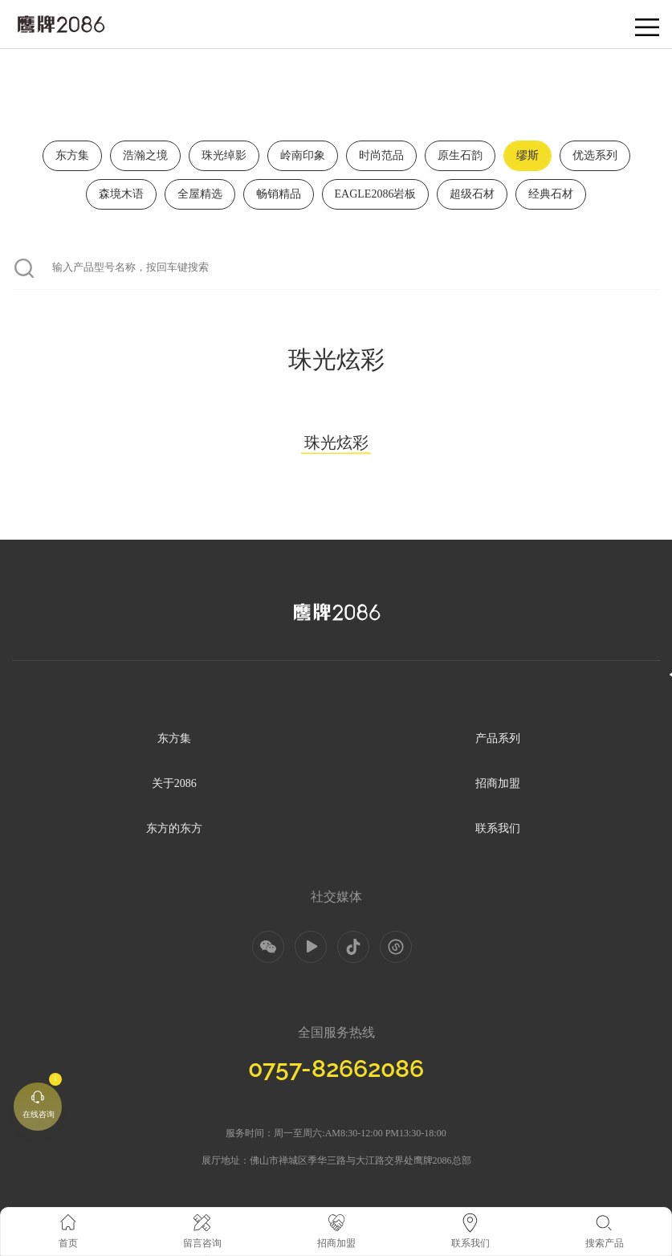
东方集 (72, 155)
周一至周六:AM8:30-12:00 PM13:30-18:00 (360, 1133)
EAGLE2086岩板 (376, 194)
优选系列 (594, 155)
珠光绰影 (224, 155)
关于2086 (174, 783)
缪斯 (527, 155)
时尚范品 (381, 155)
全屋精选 (199, 194)
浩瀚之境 (145, 155)
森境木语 (121, 194)
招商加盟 (497, 783)
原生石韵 (460, 155)
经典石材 (550, 194)
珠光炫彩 (336, 444)
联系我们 (497, 828)
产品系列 (497, 738)
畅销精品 (278, 194)
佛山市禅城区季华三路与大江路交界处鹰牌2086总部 (360, 1160)
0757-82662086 (336, 1068)
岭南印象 (302, 155)
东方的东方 (174, 828)
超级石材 (472, 194)
